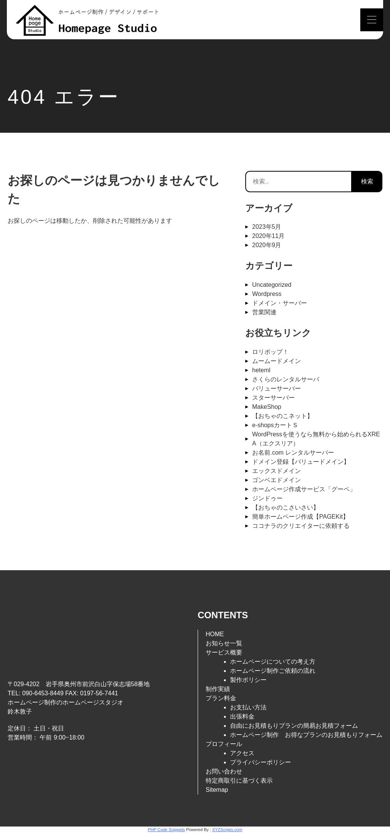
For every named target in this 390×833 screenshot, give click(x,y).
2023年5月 (266, 227)
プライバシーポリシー (260, 762)
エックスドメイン (276, 471)
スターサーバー (273, 397)
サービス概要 (224, 652)
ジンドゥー (267, 498)
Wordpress (266, 294)
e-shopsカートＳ (275, 425)
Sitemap (217, 789)
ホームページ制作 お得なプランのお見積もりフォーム (306, 735)
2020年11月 (268, 236)
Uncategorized (271, 284)
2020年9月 (266, 245)
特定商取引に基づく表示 (239, 780)
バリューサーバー (276, 388)
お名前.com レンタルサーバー (293, 452)
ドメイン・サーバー (279, 303)
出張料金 (242, 716)
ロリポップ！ (270, 352)
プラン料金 (221, 698)
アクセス (242, 753)
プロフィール (224, 744)
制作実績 (218, 689)
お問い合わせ (224, 771)
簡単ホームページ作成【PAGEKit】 (300, 516)
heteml (261, 370)
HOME (215, 634)
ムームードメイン (276, 361)
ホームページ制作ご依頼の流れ (272, 670)
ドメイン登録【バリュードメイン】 (301, 461)
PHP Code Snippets (166, 829)
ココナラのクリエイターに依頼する (301, 526)
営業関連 (264, 312)
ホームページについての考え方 (272, 661)
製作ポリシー (248, 680)
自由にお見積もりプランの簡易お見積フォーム (294, 725)
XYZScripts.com (227, 829)
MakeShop (266, 407)
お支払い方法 (248, 707)
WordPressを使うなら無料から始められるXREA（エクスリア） (316, 439)
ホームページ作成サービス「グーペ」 (304, 489)
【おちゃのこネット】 (282, 416)
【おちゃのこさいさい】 (285, 507)
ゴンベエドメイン (276, 480)
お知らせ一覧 (224, 643)
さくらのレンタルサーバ (285, 379)
